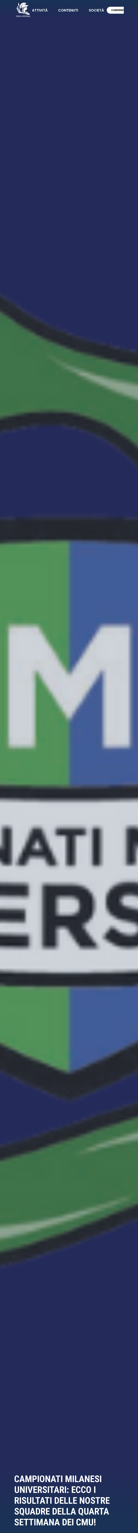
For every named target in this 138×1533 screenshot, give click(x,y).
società (96, 10)
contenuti (68, 10)
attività (40, 10)
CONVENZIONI (121, 10)
